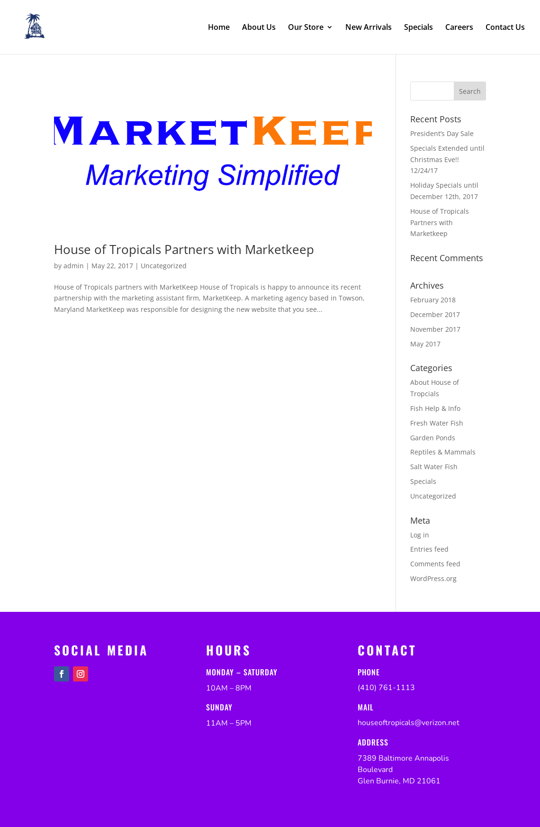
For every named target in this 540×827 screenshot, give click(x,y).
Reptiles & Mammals (443, 451)
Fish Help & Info (435, 408)
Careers (459, 28)
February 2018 (433, 299)
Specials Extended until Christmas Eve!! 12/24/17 (447, 159)
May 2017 (425, 343)
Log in (419, 534)
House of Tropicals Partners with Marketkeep (184, 249)
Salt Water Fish (434, 466)
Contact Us (505, 28)
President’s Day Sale (442, 133)
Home (219, 28)
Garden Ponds (432, 437)
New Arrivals (368, 28)
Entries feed (429, 549)
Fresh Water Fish (436, 422)
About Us (259, 28)
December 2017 (435, 314)
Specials (418, 28)
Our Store (306, 28)
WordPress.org (433, 578)
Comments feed (435, 563)
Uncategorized (164, 265)
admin (73, 265)
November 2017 (435, 329)
